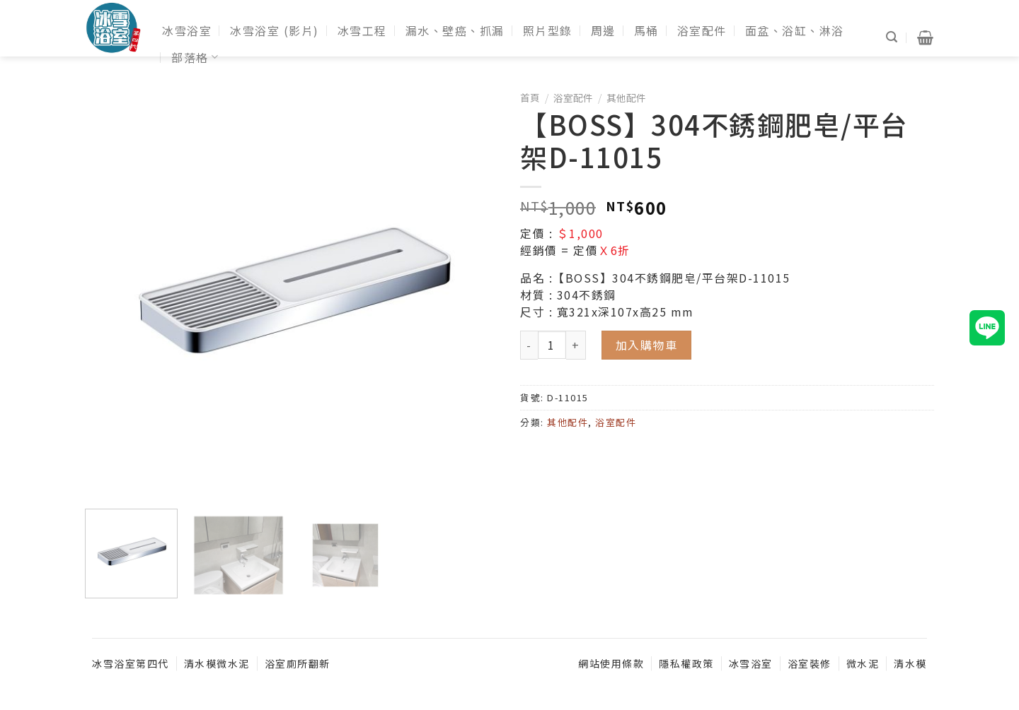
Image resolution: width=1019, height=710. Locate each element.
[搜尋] (892, 37)
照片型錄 (547, 30)
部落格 (195, 57)
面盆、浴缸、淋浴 (794, 30)
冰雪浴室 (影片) (274, 30)
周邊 (603, 30)
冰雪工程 (362, 30)
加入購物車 (647, 344)
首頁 (530, 97)
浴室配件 (702, 30)
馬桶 (646, 30)
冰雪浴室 (187, 30)
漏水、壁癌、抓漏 (455, 30)
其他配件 (626, 97)
